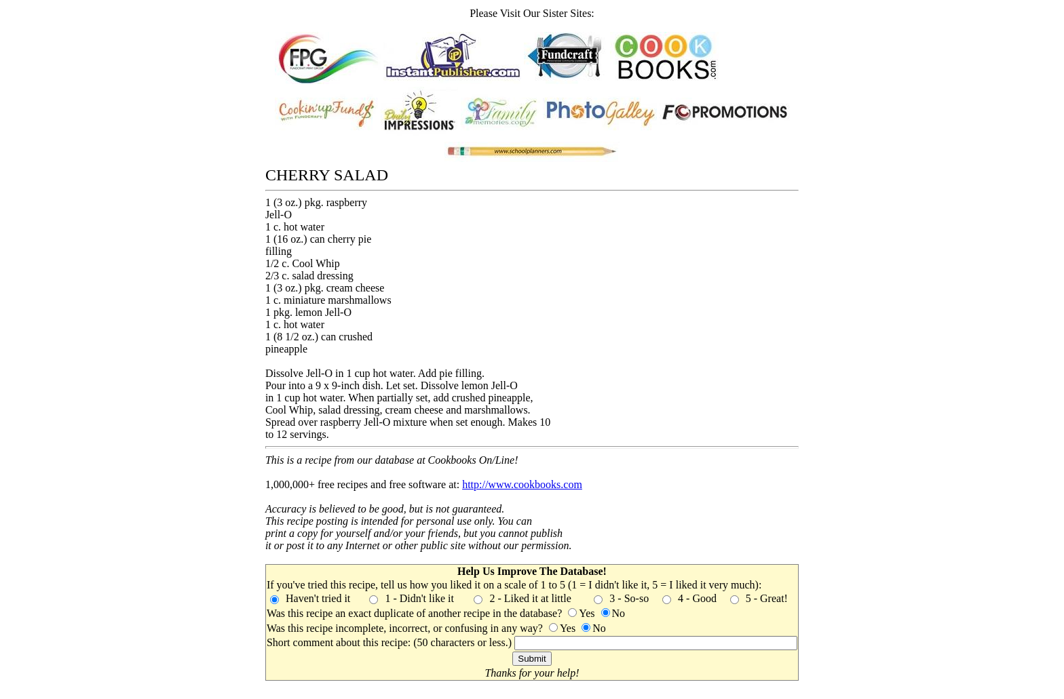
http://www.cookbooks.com (522, 484)
